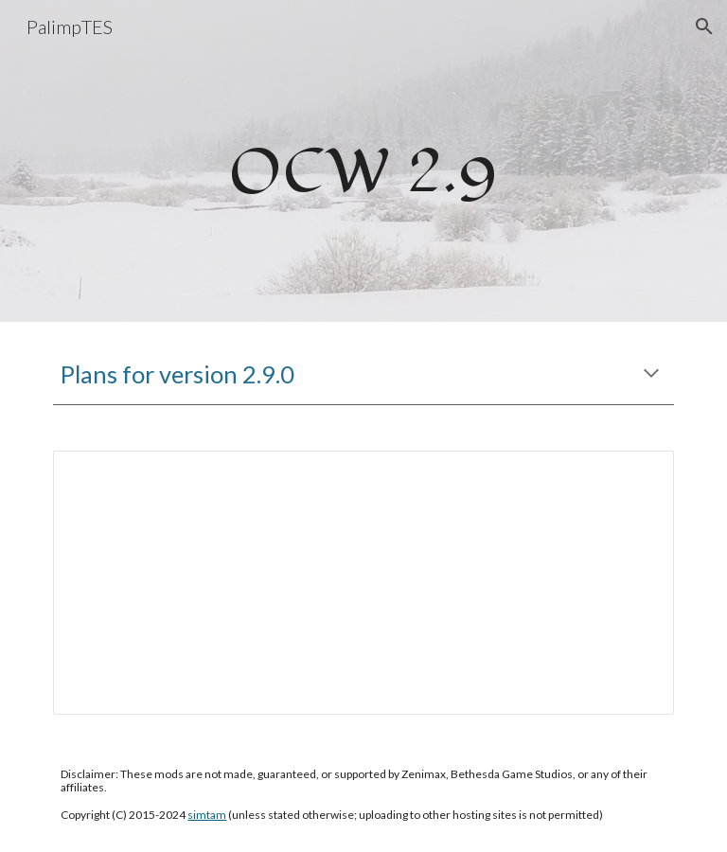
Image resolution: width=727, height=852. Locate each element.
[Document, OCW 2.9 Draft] (363, 582)
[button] (704, 26)
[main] (363, 161)
